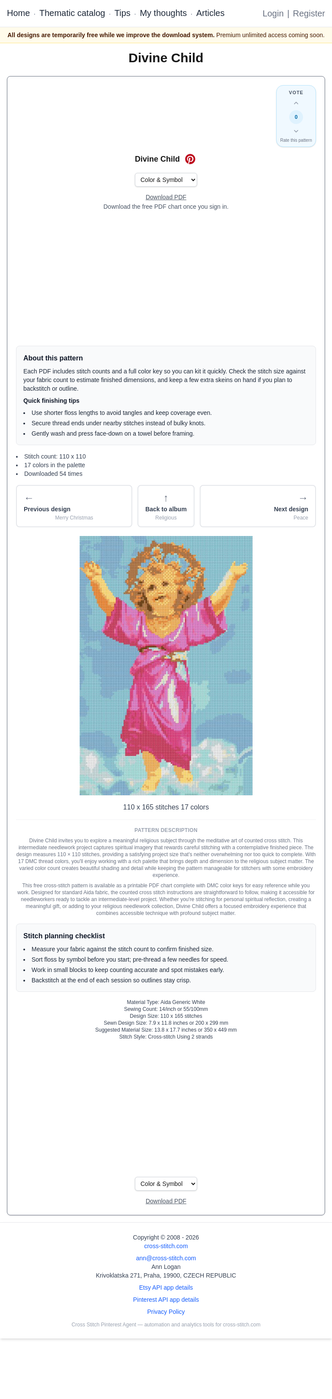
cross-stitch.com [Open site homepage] (166, 1246)
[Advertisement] (166, 278)
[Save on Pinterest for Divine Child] (190, 159)
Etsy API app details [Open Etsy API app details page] (166, 1287)
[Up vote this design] (296, 103)
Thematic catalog (72, 13)
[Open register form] (166, 197)
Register (309, 13)
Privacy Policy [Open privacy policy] (166, 1311)
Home (18, 13)
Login (273, 13)
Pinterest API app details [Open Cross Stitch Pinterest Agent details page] (166, 1299)
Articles (210, 13)
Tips (123, 13)
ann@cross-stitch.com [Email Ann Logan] (166, 1258)
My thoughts (163, 13)
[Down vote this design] (296, 131)
